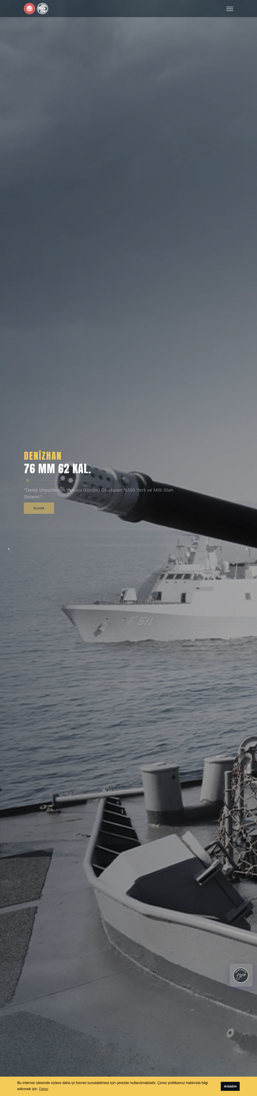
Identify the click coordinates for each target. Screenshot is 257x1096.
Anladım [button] (230, 1086)
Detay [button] (43, 1089)
